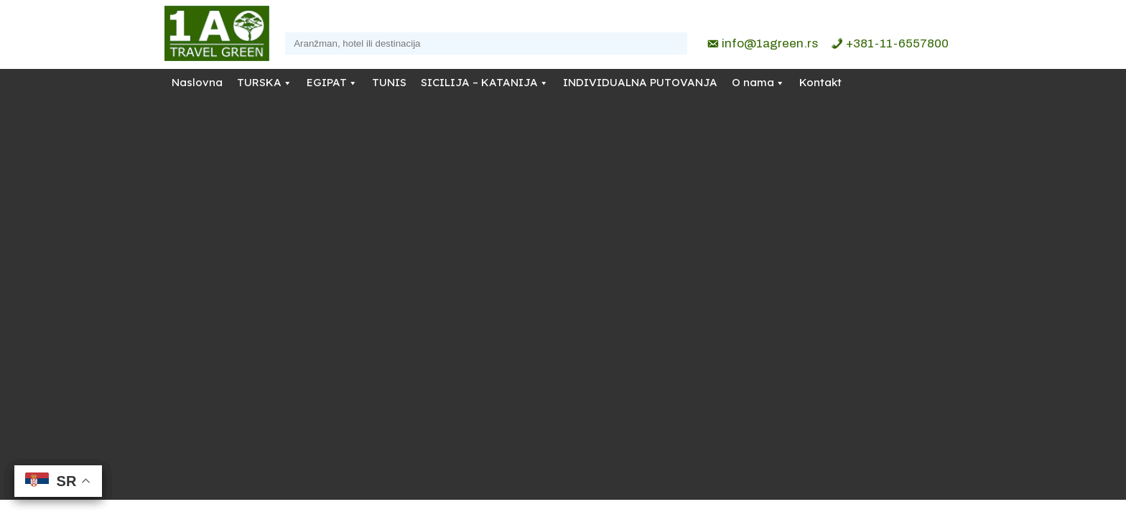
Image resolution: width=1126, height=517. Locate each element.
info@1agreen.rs (770, 43)
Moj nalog (574, 311)
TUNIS (389, 82)
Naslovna (197, 82)
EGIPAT (327, 82)
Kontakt (820, 82)
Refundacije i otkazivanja (609, 274)
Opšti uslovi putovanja (602, 292)
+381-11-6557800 (897, 43)
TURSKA (259, 82)
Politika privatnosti (594, 255)
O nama (753, 82)
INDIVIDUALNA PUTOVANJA (640, 82)
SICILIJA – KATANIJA (479, 82)
